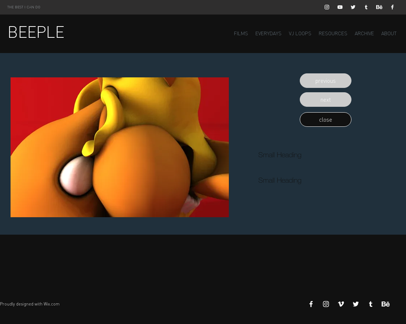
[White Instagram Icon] (327, 7)
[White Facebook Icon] (392, 7)
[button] (325, 80)
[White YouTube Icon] (340, 7)
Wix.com (52, 304)
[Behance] (379, 7)
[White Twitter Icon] (353, 7)
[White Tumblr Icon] (366, 7)
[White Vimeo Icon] (341, 304)
